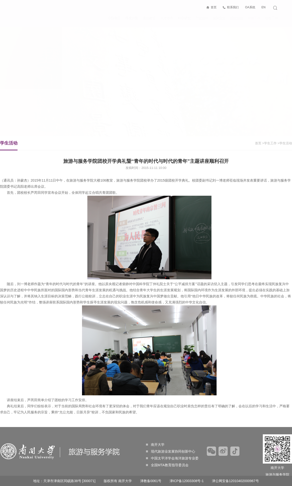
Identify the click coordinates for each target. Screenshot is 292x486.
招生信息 (236, 18)
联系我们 (233, 7)
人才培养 (166, 18)
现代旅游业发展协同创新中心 (170, 451)
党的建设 (149, 18)
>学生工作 (269, 143)
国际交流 (219, 18)
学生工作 (254, 19)
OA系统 (250, 7)
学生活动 (9, 145)
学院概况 (114, 18)
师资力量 (131, 18)
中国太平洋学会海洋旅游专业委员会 (175, 458)
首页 (213, 7)
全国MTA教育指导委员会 (167, 465)
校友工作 (271, 18)
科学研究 (184, 18)
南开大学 (155, 445)
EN (263, 7)
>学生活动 (284, 143)
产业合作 (201, 18)
